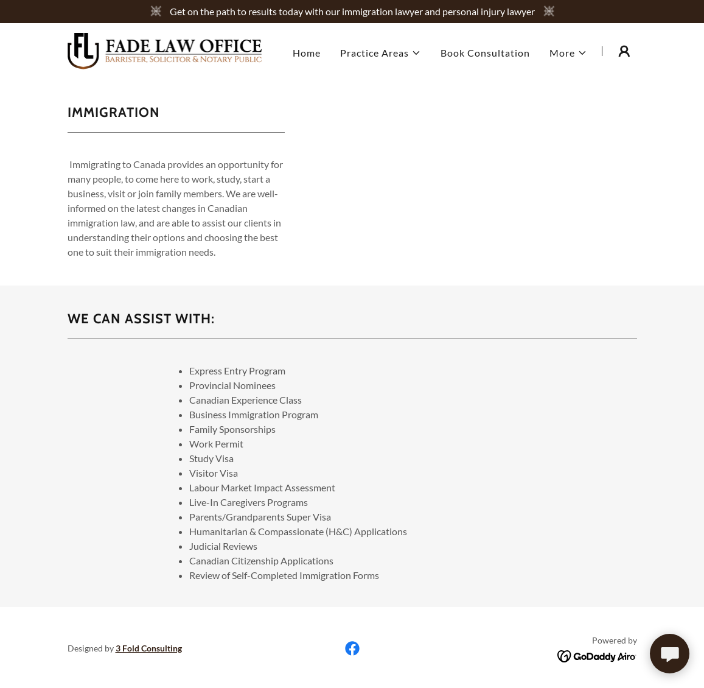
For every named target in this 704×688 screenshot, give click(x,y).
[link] (165, 49)
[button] (380, 53)
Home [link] (307, 52)
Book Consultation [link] (485, 52)
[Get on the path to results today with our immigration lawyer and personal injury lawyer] (352, 11)
